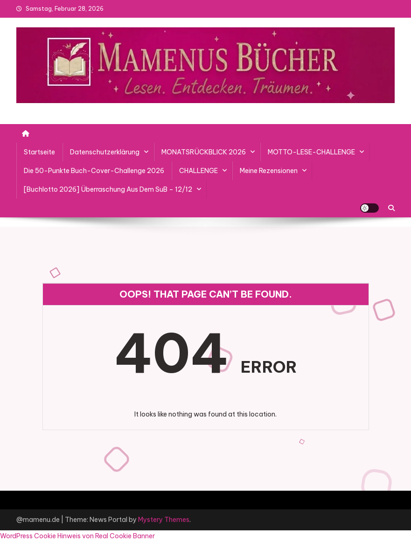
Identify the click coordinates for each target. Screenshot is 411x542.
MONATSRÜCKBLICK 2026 (203, 152)
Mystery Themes (163, 519)
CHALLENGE (198, 171)
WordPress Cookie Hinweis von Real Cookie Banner (77, 536)
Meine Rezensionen (269, 171)
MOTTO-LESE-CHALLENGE (311, 152)
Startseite (39, 152)
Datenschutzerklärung (104, 152)
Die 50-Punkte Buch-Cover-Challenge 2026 (94, 171)
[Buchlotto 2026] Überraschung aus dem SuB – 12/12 (108, 189)
